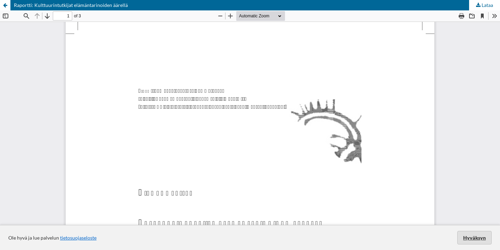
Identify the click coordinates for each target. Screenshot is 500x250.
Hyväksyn (474, 238)
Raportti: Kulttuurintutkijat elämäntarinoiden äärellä (71, 5)
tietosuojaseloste (78, 238)
